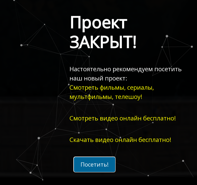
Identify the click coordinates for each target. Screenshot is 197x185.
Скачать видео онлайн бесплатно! (120, 139)
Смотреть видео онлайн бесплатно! (123, 118)
